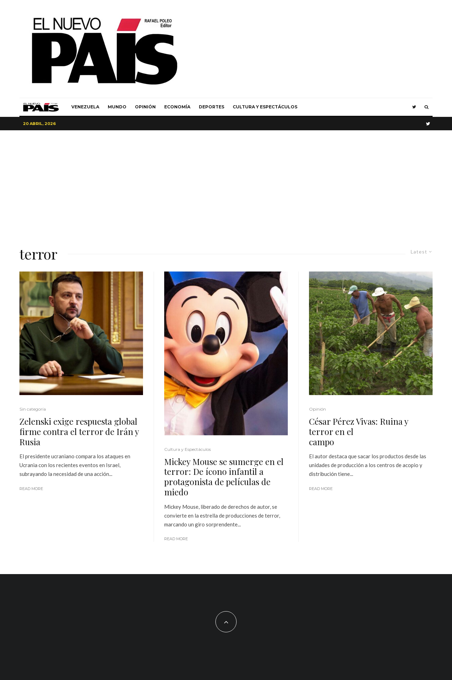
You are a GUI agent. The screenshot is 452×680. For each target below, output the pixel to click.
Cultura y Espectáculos (265, 106)
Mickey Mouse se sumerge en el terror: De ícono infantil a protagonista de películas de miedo (224, 477)
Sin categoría (32, 409)
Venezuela (85, 106)
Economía (177, 106)
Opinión (145, 106)
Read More (31, 488)
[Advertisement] (226, 183)
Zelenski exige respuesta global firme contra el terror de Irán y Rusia (79, 431)
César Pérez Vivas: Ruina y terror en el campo (362, 431)
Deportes (211, 106)
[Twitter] (414, 107)
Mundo (117, 106)
